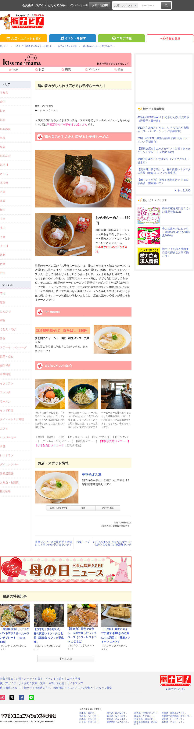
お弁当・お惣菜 (9, 482)
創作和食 (5, 365)
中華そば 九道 (91, 474)
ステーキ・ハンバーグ (13, 347)
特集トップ (83, 541)
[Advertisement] (164, 78)
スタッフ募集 (104, 687)
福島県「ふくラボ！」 (89, 716)
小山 (2, 227)
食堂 (2, 446)
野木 (2, 272)
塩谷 (2, 146)
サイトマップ (75, 683)
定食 (2, 302)
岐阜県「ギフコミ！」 (144, 716)
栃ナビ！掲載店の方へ (37, 687)
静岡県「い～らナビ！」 (173, 719)
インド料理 (6, 410)
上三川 (4, 245)
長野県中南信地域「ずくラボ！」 (177, 716)
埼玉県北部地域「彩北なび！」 (145, 723)
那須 (2, 119)
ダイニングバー (9, 464)
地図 (83, 508)
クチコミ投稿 (100, 5)
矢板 (2, 137)
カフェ (4, 428)
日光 (2, 110)
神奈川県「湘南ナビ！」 (145, 719)
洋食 (2, 338)
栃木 (2, 209)
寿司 (2, 293)
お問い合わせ (56, 683)
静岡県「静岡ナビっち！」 (146, 713)
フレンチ (5, 392)
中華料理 (5, 374)
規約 (42, 683)
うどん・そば (8, 329)
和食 (2, 320)
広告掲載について (10, 687)
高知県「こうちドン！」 (173, 722)
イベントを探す (72, 39)
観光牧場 (5, 491)
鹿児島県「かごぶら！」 (118, 722)
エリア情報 (121, 39)
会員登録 (27, 5)
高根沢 (4, 182)
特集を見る (170, 39)
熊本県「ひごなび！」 (117, 713)
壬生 (2, 218)
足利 (2, 254)
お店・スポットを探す (23, 39)
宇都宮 (4, 92)
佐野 (2, 263)
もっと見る (182, 190)
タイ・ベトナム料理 (12, 419)
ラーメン (5, 401)
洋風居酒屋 (6, 473)
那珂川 (4, 164)
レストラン (6, 455)
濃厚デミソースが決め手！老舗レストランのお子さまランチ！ (53, 543)
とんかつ (5, 311)
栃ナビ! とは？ (175, 688)
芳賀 (2, 191)
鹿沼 (2, 101)
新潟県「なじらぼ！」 (117, 716)
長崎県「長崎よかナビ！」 (174, 713)
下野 (2, 236)
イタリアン (6, 383)
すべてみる (65, 658)
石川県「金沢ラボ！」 (89, 722)
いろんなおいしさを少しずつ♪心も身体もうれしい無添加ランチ (112, 543)
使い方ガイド (8, 683)
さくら (4, 173)
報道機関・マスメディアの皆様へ (73, 687)
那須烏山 (5, 155)
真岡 (2, 200)
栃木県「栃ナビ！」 (88, 713)
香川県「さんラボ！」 (117, 719)
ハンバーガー (8, 437)
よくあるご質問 (28, 683)
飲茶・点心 (6, 356)
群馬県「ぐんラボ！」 (89, 719)
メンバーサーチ (78, 5)
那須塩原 (5, 128)
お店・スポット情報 (58, 508)
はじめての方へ (57, 5)
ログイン (40, 5)
